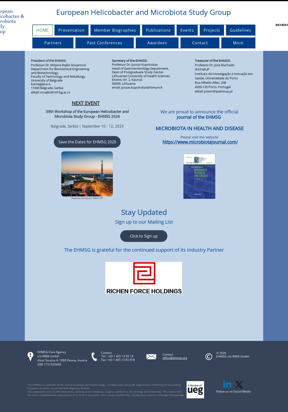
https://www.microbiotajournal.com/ (200, 142)
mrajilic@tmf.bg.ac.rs (55, 92)
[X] (239, 385)
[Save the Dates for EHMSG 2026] (87, 142)
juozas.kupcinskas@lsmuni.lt (141, 87)
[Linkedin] (227, 385)
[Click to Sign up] (143, 236)
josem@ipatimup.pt (218, 91)
